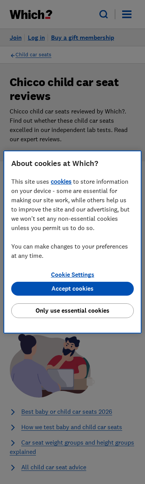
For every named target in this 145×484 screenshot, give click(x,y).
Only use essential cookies (72, 310)
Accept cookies (72, 288)
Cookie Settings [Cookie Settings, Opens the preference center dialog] (72, 275)
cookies (61, 181)
